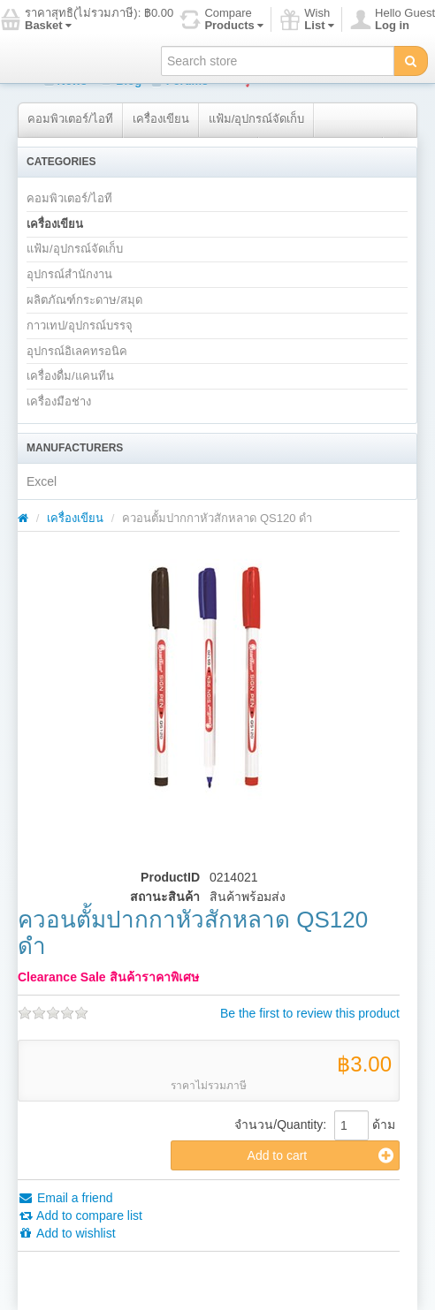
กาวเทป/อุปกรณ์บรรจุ (80, 325)
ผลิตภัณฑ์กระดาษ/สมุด (84, 300)
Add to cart (320, 1155)
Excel (42, 481)
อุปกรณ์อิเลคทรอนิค (77, 351)
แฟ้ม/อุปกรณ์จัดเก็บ (257, 118)
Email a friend (65, 1198)
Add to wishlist (67, 1233)
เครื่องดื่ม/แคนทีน (70, 375)
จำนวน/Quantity (278, 1124)
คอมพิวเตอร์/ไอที (70, 118)
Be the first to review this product (310, 1013)
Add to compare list (80, 1215)
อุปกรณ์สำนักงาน (69, 274)
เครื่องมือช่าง (59, 401)
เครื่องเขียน (161, 118)
